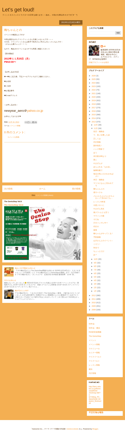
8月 (95, 266)
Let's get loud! (18, 9)
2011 (94, 299)
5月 (95, 277)
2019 (94, 100)
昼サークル (97, 192)
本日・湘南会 (98, 180)
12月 (96, 125)
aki (104, 46)
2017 (94, 108)
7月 (95, 270)
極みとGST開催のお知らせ (25, 268)
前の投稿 (76, 189)
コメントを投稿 (13, 137)
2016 (94, 111)
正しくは (97, 139)
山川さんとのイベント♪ (103, 241)
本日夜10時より (99, 156)
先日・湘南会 (98, 131)
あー (95, 255)
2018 (94, 104)
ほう (95, 153)
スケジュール (94, 349)
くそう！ (97, 244)
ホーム (42, 189)
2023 (94, 86)
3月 (95, 284)
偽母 (95, 230)
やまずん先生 (98, 209)
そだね (96, 219)
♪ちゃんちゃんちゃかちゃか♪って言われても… (103, 197)
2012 (94, 295)
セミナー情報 (94, 353)
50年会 (92, 324)
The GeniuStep (95, 336)
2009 (94, 306)
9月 (95, 263)
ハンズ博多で (98, 149)
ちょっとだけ (98, 251)
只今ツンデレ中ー (100, 223)
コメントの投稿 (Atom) (44, 195)
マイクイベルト (95, 357)
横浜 (90, 369)
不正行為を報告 (96, 412)
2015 (94, 115)
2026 (94, 76)
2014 (94, 118)
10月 (96, 259)
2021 (94, 93)
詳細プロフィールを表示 (99, 62)
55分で (96, 248)
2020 (94, 97)
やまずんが (97, 163)
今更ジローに (98, 205)
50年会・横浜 (94, 328)
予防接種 (97, 237)
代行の (96, 226)
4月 (95, 280)
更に (95, 160)
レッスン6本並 (99, 202)
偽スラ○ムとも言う (101, 212)
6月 (95, 273)
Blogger (95, 429)
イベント (92, 340)
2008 (94, 310)
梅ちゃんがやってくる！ (103, 233)
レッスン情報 (94, 365)
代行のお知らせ (10, 280)
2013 (94, 122)
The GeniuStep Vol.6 (13, 205)
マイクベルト (94, 361)
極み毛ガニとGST (22, 291)
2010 (94, 303)
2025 (94, 79)
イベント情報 (15, 126)
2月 (95, 287)
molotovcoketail (72, 429)
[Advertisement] (42, 162)
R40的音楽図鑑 (95, 332)
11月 (96, 128)
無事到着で (97, 170)
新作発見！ (97, 146)
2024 (94, 83)
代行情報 (97, 142)
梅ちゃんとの (98, 189)
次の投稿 (8, 189)
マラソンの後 (98, 216)
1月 (95, 291)
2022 (94, 90)
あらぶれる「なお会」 (102, 167)
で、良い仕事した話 (101, 135)
